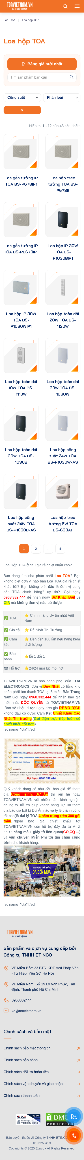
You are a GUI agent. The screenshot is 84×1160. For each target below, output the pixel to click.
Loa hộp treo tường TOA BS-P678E (63, 184)
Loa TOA (9, 20)
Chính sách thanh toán (22, 1096)
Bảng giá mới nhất (42, 64)
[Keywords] (37, 77)
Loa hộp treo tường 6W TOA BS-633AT (62, 524)
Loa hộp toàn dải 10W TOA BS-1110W (21, 388)
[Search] (71, 77)
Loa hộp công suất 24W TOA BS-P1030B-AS (21, 524)
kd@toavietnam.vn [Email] (26, 1011)
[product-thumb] (21, 151)
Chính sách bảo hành (21, 1060)
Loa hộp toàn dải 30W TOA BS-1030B (21, 456)
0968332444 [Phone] (22, 1000)
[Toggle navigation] (75, 6)
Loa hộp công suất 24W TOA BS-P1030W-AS (63, 456)
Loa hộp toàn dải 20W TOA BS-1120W (63, 320)
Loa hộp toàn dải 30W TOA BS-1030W (63, 388)
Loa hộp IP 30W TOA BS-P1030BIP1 (63, 252)
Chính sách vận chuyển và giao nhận (33, 1084)
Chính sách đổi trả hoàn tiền (26, 1072)
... (48, 548)
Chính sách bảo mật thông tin (27, 1048)
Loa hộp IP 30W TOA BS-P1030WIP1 (21, 320)
